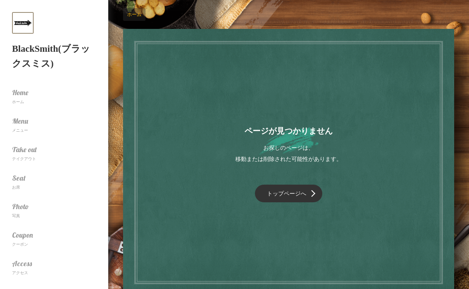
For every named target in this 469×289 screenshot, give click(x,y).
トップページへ (286, 193)
